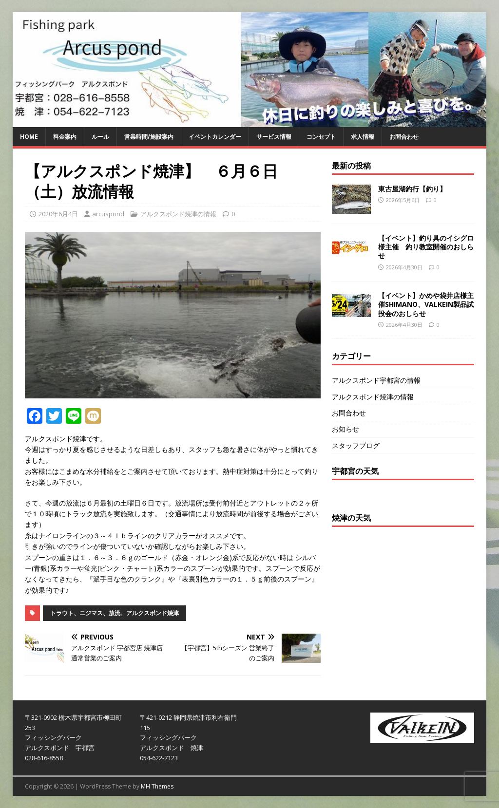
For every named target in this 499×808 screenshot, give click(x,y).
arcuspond (108, 213)
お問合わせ (404, 136)
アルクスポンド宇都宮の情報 (376, 380)
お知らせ (345, 428)
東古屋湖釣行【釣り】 (412, 188)
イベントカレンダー (215, 136)
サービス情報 (273, 136)
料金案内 (65, 136)
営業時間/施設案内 (148, 136)
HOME (29, 136)
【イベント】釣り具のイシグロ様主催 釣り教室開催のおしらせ (426, 246)
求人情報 (362, 136)
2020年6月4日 (58, 213)
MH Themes (157, 786)
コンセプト (321, 136)
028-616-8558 (44, 757)
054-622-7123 (159, 757)
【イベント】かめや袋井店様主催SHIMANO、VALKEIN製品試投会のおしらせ (426, 304)
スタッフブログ (356, 445)
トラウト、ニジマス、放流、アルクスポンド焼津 (114, 613)
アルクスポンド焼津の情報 (178, 213)
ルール (100, 136)
